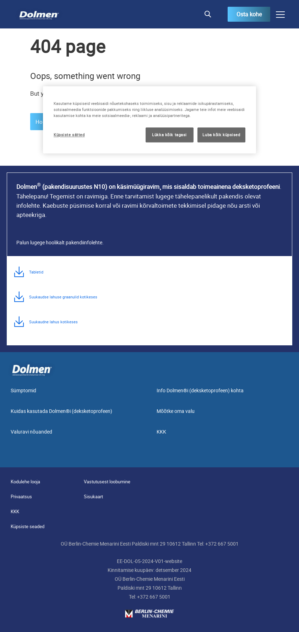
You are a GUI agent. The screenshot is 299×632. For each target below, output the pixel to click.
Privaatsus (21, 496)
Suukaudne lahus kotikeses (53, 321)
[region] (149, 119)
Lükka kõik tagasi (169, 134)
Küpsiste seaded (27, 526)
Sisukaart (93, 496)
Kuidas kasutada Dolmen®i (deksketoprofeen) (61, 411)
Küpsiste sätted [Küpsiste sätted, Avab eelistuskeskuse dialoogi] (69, 134)
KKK (161, 432)
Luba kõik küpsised (221, 134)
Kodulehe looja (25, 481)
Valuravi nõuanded (31, 432)
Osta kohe (249, 14)
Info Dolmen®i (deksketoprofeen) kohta (200, 390)
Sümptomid (23, 390)
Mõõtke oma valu (176, 411)
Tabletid (36, 272)
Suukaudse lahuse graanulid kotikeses (63, 296)
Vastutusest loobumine (107, 481)
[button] (208, 14)
